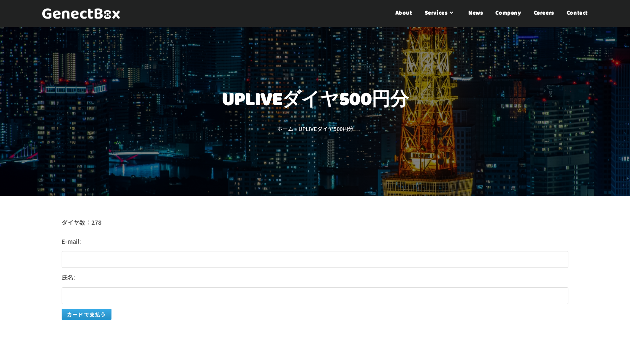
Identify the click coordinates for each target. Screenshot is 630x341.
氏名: (68, 277)
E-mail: (71, 241)
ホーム (285, 129)
